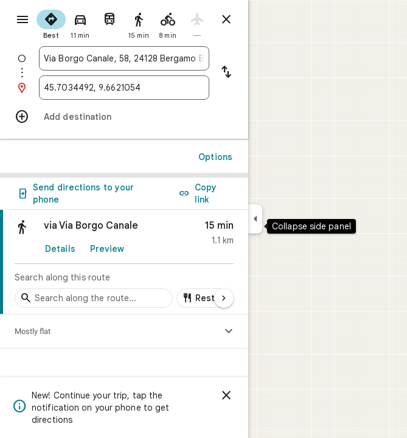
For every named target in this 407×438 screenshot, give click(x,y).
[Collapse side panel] (255, 219)
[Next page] (224, 298)
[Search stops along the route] (94, 298)
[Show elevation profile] (228, 331)
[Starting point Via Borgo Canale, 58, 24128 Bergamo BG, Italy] (124, 58)
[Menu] (22, 19)
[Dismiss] (226, 395)
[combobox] (124, 58)
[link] (124, 262)
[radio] (51, 23)
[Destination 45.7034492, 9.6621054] (124, 87)
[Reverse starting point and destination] (226, 73)
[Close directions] (226, 19)
